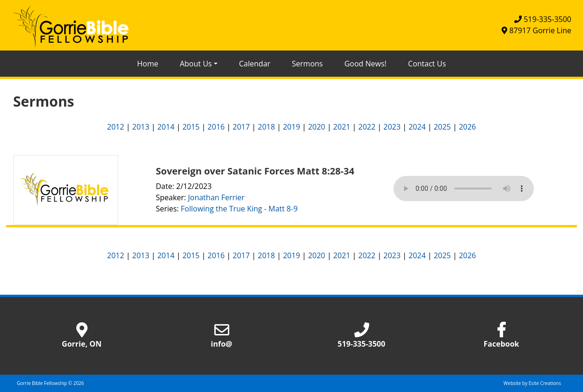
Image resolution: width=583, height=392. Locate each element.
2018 (266, 127)
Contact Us (427, 63)
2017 (241, 127)
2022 (367, 127)
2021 (341, 127)
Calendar (254, 63)
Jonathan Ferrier (216, 197)
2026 (467, 127)
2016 (216, 127)
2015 (191, 127)
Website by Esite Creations (532, 383)
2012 (115, 127)
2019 (291, 127)
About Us (196, 63)
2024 (417, 127)
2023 (392, 127)
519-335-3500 (542, 19)
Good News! (365, 63)
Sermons (307, 63)
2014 (166, 127)
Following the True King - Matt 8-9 (239, 208)
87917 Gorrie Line (536, 30)
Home (147, 63)
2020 (316, 127)
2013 (140, 127)
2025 (442, 127)
